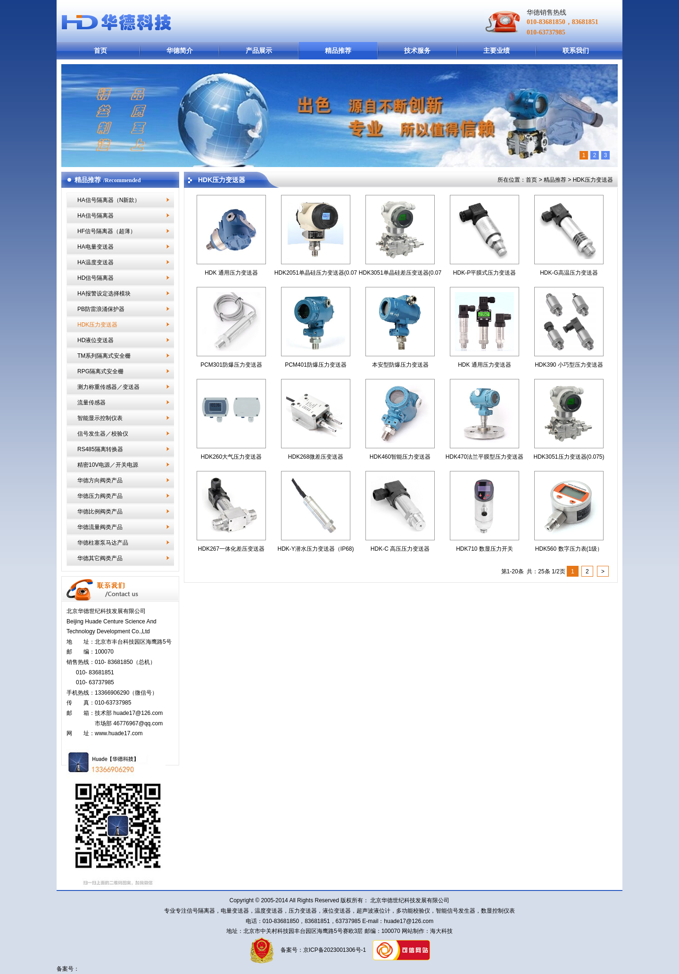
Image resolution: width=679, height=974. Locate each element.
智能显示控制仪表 (100, 418)
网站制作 (412, 931)
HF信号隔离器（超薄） (106, 231)
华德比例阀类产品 (100, 511)
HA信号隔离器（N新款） (108, 200)
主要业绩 (496, 50)
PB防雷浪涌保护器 (100, 309)
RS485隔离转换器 (100, 449)
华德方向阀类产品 (100, 480)
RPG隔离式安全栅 (100, 371)
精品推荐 (338, 50)
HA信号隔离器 (95, 215)
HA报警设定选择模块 (104, 293)
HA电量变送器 (95, 247)
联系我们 (576, 50)
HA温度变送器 (95, 262)
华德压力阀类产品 (100, 496)
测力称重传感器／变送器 (108, 387)
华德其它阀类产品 (100, 558)
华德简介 (179, 50)
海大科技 (441, 931)
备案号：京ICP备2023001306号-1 (322, 950)
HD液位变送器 (95, 340)
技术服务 (417, 50)
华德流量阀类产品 (100, 527)
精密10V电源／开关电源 (107, 465)
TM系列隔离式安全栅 (104, 356)
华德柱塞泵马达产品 (102, 542)
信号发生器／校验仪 (102, 433)
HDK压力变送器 (97, 324)
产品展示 (259, 50)
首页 (100, 50)
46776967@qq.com (138, 723)
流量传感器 (91, 402)
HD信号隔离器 (95, 278)
